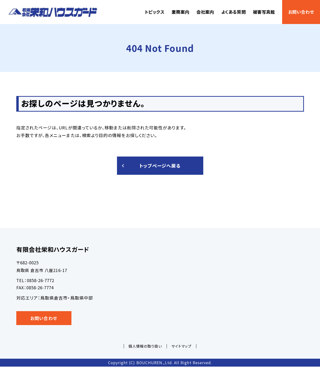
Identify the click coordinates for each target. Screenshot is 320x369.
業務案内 (180, 12)
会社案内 (205, 12)
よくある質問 (233, 12)
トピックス (154, 12)
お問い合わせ (301, 12)
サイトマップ (181, 348)
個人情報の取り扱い (145, 348)
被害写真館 (264, 12)
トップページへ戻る (160, 166)
